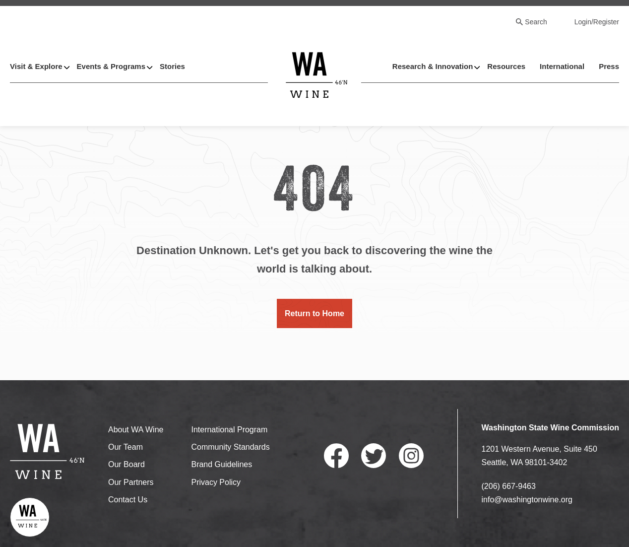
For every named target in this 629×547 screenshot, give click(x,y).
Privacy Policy (216, 482)
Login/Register (596, 22)
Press (609, 66)
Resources (506, 66)
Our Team (125, 447)
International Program (229, 429)
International (562, 66)
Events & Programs (111, 66)
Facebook (336, 455)
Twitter (373, 455)
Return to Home (314, 313)
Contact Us (127, 499)
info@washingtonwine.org (527, 499)
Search (536, 22)
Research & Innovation (432, 66)
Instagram (411, 455)
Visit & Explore (36, 66)
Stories (172, 66)
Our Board (126, 464)
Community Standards (230, 447)
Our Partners (131, 482)
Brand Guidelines (221, 464)
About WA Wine (135, 429)
